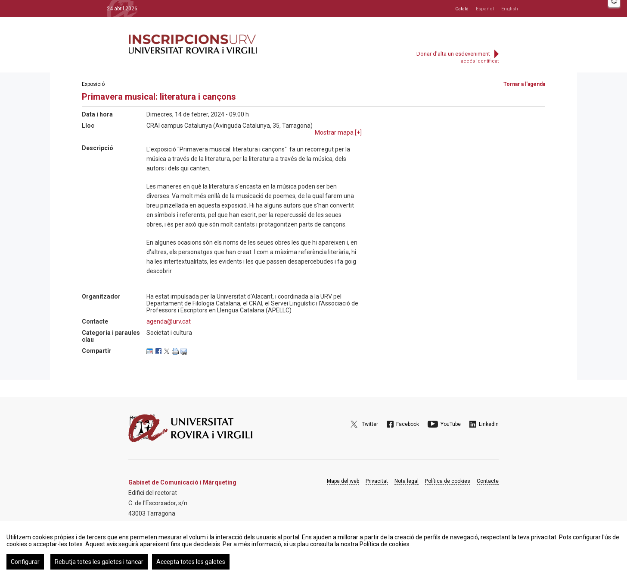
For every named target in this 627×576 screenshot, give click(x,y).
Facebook (407, 424)
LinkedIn (489, 424)
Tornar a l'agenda (524, 84)
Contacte (488, 481)
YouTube (451, 424)
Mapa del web (343, 481)
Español (485, 9)
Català (462, 9)
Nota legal (406, 481)
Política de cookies (447, 481)
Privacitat (377, 481)
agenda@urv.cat (168, 321)
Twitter (370, 424)
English (509, 9)
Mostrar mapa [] (338, 132)
